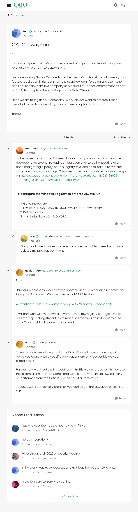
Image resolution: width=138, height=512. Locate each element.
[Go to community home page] (20, 5)
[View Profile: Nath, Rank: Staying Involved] (19, 344)
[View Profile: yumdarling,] (15, 456)
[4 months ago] (31, 458)
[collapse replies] (8, 148)
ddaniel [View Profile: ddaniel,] (47, 444)
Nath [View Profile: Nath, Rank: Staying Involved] (28, 342)
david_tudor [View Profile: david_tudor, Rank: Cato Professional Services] (33, 270)
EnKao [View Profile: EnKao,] (47, 486)
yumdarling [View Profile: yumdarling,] (50, 458)
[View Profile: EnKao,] (15, 484)
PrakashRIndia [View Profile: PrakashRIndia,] (52, 430)
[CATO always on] (30, 152)
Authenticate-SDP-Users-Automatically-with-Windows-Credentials (62, 304)
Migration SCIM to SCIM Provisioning (46, 482)
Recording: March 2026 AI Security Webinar (51, 454)
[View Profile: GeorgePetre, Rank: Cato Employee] (19, 150)
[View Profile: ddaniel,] (15, 442)
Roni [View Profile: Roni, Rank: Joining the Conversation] (25, 31)
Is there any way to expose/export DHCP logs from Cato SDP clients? (69, 468)
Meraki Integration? (35, 440)
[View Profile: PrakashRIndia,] (15, 428)
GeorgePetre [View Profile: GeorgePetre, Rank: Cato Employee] (33, 148)
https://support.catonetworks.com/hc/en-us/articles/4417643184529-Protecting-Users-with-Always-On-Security (67, 177)
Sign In (125, 5)
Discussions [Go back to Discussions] (15, 15)
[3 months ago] (31, 430)
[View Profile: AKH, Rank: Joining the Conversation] (24, 238)
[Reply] (120, 124)
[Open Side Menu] (9, 5)
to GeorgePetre (82, 236)
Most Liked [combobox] (122, 137)
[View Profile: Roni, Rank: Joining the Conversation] (16, 33)
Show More (69, 496)
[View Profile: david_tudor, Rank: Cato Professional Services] (19, 272)
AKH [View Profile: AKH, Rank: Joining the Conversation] (32, 236)
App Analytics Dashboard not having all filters (53, 426)
